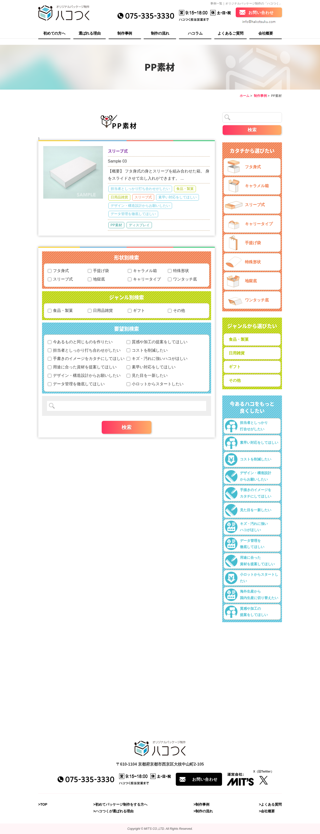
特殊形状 (178, 271)
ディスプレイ (139, 225)
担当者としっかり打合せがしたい (246, 426)
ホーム (244, 96)
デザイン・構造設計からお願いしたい (140, 206)
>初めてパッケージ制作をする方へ (120, 805)
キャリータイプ (144, 279)
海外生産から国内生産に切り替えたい (251, 595)
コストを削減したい (147, 350)
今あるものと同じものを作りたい (80, 342)
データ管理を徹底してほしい (133, 214)
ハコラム (195, 34)
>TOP (42, 805)
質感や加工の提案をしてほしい (157, 342)
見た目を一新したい (147, 375)
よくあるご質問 (230, 34)
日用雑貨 (237, 353)
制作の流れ (160, 34)
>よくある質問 (270, 805)
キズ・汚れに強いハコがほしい (157, 358)
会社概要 (265, 34)
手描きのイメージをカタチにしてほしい (248, 493)
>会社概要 (267, 811)
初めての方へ (54, 34)
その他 (176, 310)
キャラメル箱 (142, 271)
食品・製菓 (185, 189)
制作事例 (124, 34)
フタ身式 (58, 271)
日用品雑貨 (119, 197)
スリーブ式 (118, 151)
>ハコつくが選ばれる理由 (113, 811)
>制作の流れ (203, 811)
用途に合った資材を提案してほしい (82, 367)
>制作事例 (201, 805)
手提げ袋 (98, 271)
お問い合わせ (261, 13)
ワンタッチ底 (182, 279)
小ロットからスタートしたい (155, 384)
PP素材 (116, 225)
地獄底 (96, 279)
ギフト (136, 310)
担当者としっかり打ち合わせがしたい (140, 189)
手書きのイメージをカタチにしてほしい (86, 358)
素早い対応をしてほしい (177, 197)
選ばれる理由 (89, 34)
